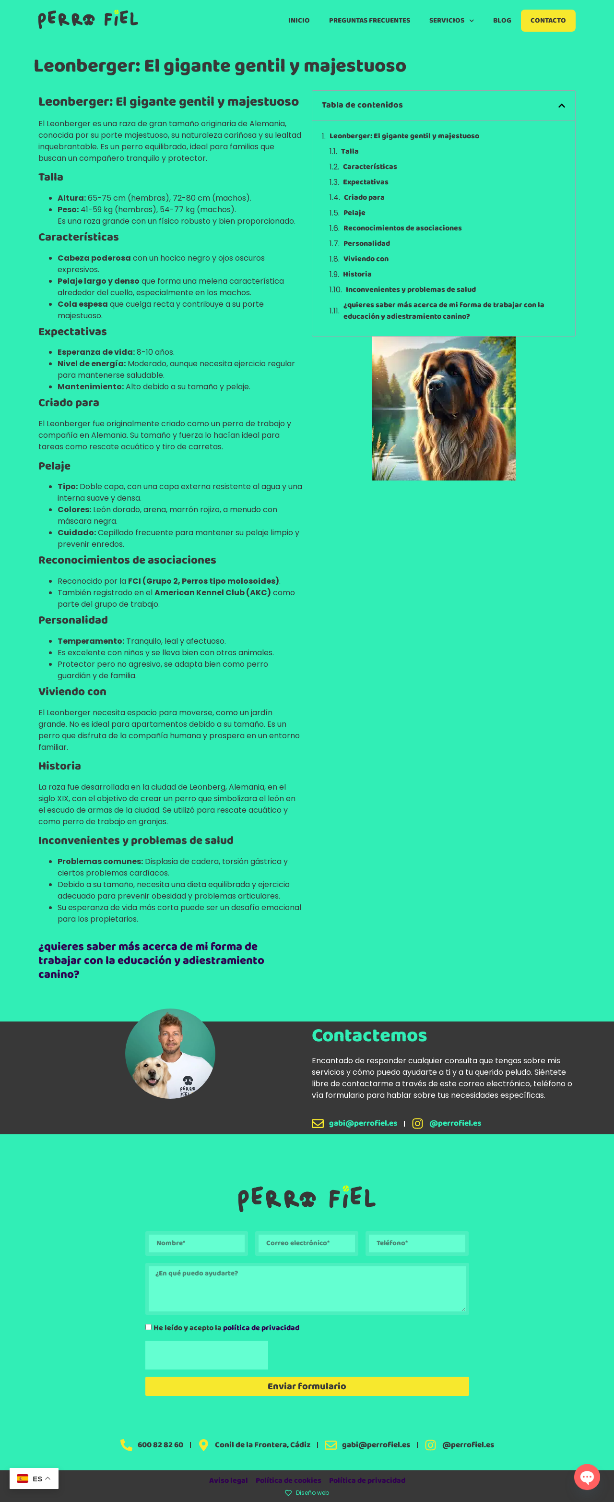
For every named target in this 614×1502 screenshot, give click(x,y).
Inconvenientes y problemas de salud (411, 290)
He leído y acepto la (226, 1328)
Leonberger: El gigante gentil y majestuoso (404, 136)
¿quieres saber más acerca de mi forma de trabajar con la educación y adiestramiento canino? (151, 960)
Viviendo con (366, 259)
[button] (562, 105)
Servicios (451, 20)
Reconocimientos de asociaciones (402, 228)
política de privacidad (261, 1328)
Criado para (364, 198)
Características (370, 167)
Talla (350, 151)
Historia (357, 274)
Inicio (299, 20)
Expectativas (366, 182)
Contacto (548, 20)
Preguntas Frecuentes (369, 20)
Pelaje (354, 213)
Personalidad (366, 244)
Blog (502, 20)
